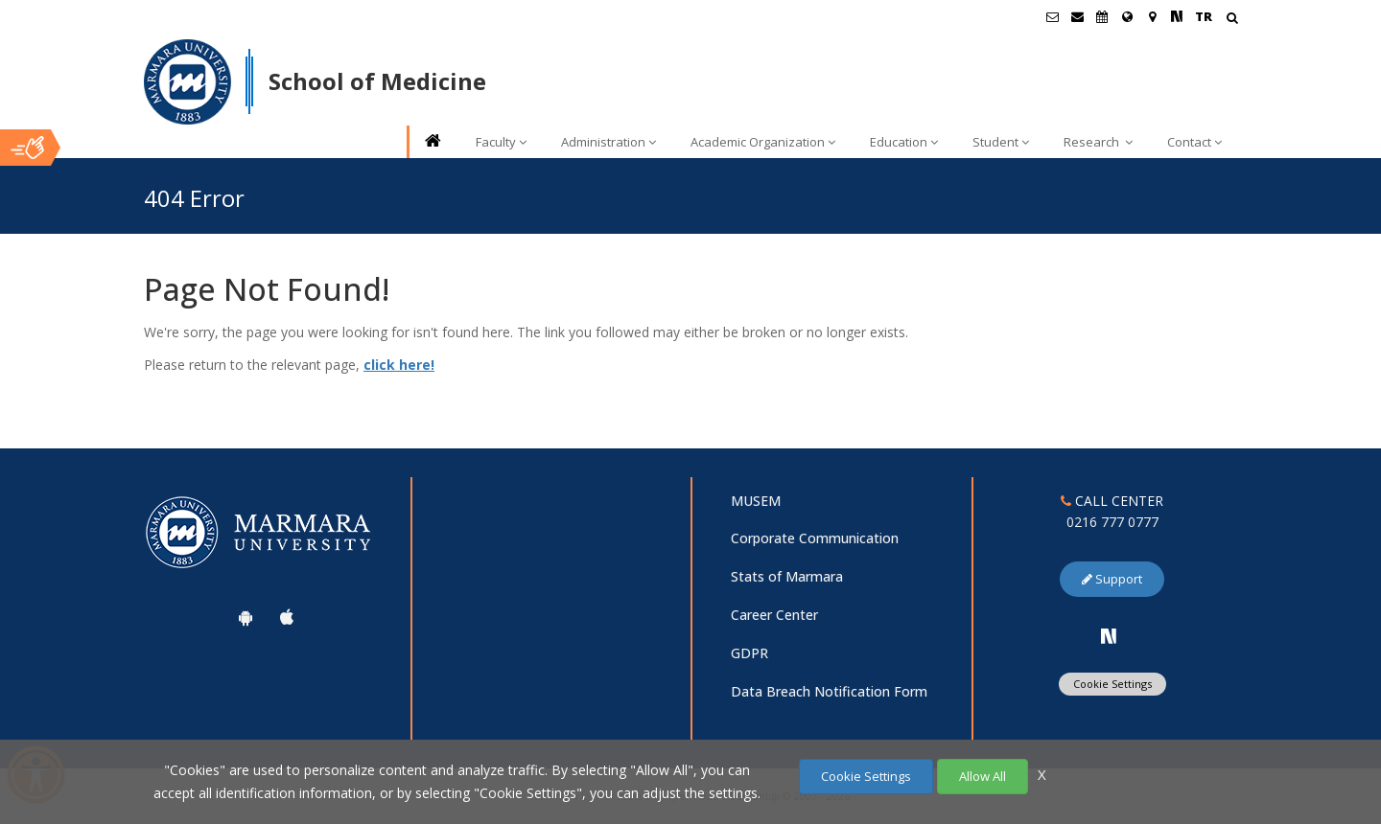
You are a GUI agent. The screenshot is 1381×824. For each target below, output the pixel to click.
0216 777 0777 (1112, 522)
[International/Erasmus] (1126, 16)
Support (1112, 578)
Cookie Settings (1112, 683)
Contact (1194, 141)
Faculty (501, 141)
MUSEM (756, 501)
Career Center (774, 615)
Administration (608, 141)
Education (904, 141)
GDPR (749, 653)
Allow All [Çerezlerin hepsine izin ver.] (982, 776)
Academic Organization (762, 141)
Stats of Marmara (787, 576)
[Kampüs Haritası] (1151, 16)
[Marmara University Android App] (245, 617)
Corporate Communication (815, 538)
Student (1000, 141)
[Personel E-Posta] (1077, 16)
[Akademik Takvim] (1102, 16)
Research (1098, 141)
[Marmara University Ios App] (286, 617)
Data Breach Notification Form (829, 691)
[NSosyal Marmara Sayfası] (1176, 16)
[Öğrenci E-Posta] (1052, 16)
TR (1203, 16)
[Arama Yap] (1232, 19)
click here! (398, 364)
